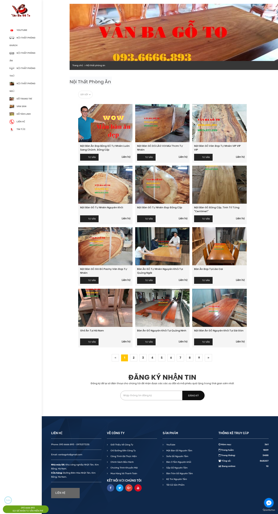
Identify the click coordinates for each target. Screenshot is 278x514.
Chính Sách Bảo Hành (122, 462)
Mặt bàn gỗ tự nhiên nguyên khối (101, 207)
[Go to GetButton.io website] (269, 510)
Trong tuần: (244, 450)
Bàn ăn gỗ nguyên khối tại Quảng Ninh (161, 330)
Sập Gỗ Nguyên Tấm (176, 467)
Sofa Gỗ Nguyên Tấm (177, 456)
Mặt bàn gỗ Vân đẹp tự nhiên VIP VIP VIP (217, 148)
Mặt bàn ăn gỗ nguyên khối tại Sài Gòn (218, 330)
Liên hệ (126, 157)
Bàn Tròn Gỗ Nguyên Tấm (179, 473)
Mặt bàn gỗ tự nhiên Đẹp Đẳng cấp (159, 207)
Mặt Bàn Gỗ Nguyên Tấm (179, 450)
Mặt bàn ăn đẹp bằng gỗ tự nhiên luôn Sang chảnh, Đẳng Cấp (105, 148)
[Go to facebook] (269, 503)
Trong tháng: (244, 455)
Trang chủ (77, 65)
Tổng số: (244, 461)
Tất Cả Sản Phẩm (175, 485)
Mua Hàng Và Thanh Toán (123, 473)
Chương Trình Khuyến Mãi (124, 467)
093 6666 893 (28, 508)
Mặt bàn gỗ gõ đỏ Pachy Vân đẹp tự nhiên (103, 271)
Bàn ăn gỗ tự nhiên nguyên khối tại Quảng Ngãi (160, 271)
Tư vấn (92, 157)
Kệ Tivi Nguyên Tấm (176, 479)
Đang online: (244, 466)
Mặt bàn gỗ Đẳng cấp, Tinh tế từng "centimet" (216, 209)
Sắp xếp (85, 94)
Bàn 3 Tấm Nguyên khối (178, 462)
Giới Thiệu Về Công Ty (121, 444)
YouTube (170, 444)
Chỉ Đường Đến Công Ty (123, 450)
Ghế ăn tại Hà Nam (92, 330)
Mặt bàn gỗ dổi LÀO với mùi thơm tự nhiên (160, 148)
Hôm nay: (244, 444)
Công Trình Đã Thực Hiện (123, 456)
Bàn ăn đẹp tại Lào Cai (208, 269)
